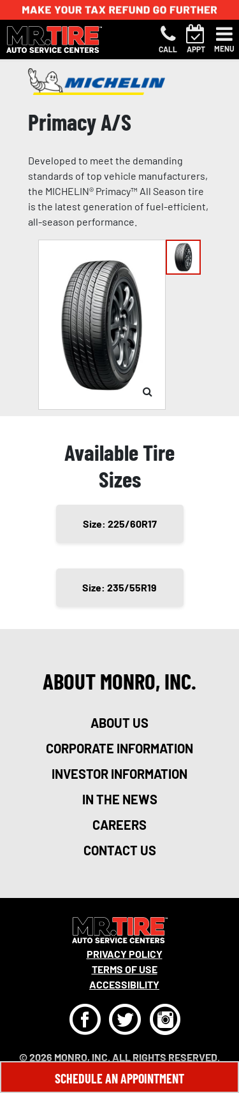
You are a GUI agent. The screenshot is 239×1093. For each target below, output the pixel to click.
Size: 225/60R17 (120, 524)
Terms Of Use (124, 969)
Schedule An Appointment (119, 1078)
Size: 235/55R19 (119, 587)
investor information (119, 773)
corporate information (119, 748)
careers (119, 824)
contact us (119, 850)
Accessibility (124, 984)
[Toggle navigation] (224, 39)
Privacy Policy (125, 954)
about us (119, 722)
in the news (119, 799)
